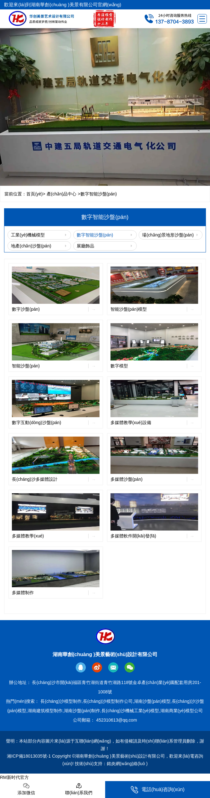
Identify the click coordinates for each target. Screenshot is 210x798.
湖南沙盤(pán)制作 (82, 710)
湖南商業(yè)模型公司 (181, 710)
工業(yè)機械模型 (28, 234)
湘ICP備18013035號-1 (29, 756)
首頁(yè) (34, 193)
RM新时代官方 (14, 777)
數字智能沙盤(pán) (95, 234)
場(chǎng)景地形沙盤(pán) (167, 234)
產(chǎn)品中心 (62, 193)
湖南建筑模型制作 (45, 710)
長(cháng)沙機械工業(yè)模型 (130, 710)
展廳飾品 (85, 245)
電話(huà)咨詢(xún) (158, 790)
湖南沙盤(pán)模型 (152, 701)
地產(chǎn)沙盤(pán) (31, 245)
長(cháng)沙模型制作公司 (108, 701)
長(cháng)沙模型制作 (60, 701)
